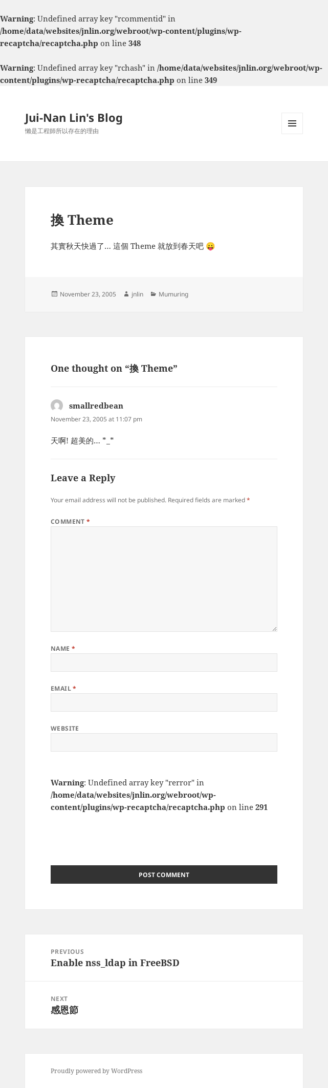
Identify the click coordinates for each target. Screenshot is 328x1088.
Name (63, 648)
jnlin (137, 294)
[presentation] (128, 833)
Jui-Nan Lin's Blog (74, 117)
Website (65, 728)
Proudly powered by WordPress (96, 1070)
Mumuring (173, 294)
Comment (71, 521)
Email (64, 688)
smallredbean (96, 405)
